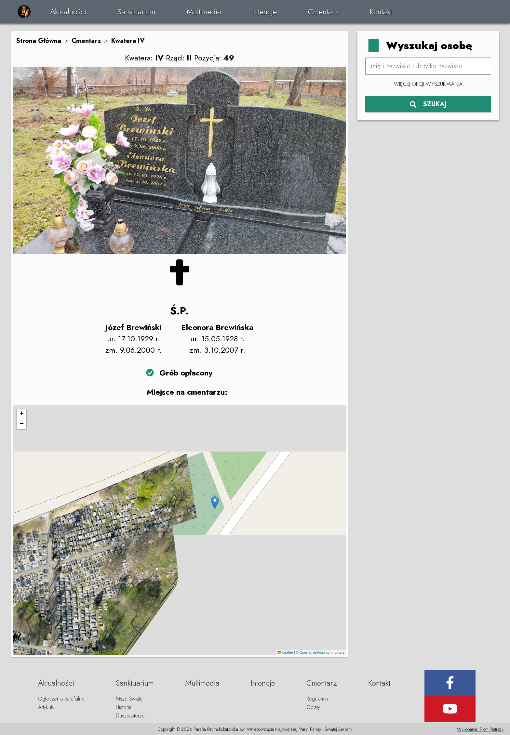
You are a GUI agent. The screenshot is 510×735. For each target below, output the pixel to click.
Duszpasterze (130, 715)
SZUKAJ (428, 104)
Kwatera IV (128, 41)
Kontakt (381, 11)
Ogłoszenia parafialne (61, 698)
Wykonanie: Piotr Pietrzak (480, 729)
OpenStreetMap (312, 652)
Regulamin (317, 698)
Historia (123, 707)
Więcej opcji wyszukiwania (428, 84)
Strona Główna (38, 41)
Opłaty (313, 707)
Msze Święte (129, 698)
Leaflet (285, 652)
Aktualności (68, 11)
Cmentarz (323, 11)
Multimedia (204, 11)
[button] (215, 502)
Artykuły (46, 707)
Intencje (264, 11)
